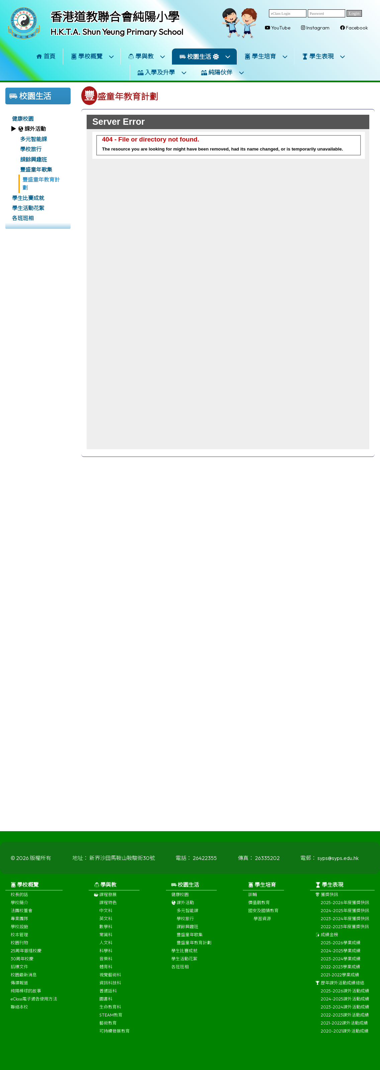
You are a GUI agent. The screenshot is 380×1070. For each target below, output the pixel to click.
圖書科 (105, 1002)
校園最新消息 (24, 978)
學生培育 (266, 56)
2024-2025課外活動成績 (345, 1002)
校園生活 (205, 57)
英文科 (105, 922)
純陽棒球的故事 (26, 994)
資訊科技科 (110, 986)
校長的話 (19, 898)
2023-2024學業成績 (341, 962)
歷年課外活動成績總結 (339, 986)
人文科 (105, 946)
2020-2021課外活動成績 (345, 1035)
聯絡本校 (19, 1010)
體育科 (105, 970)
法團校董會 (21, 914)
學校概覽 (92, 56)
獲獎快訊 (326, 898)
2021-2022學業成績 (340, 978)
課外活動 (182, 906)
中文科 (105, 914)
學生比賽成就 (28, 198)
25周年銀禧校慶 (26, 954)
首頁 (46, 56)
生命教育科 (110, 1010)
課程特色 (108, 906)
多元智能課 (33, 139)
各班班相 (22, 218)
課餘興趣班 (33, 159)
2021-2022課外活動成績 (344, 1027)
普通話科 (108, 994)
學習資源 (262, 922)
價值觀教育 (259, 906)
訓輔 (252, 898)
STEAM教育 (110, 1019)
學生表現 (324, 56)
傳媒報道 (19, 986)
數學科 (105, 930)
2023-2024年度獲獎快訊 (345, 922)
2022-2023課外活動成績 (345, 1019)
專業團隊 (19, 922)
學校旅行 (30, 149)
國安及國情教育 (263, 914)
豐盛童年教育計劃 (41, 183)
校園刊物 (19, 946)
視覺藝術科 (110, 978)
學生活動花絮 (28, 208)
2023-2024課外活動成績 (345, 1010)
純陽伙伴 (223, 72)
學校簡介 (19, 906)
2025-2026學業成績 (341, 946)
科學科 (105, 954)
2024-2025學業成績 (341, 954)
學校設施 (19, 930)
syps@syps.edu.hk (338, 862)
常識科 (105, 938)
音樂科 (105, 962)
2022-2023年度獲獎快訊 (345, 930)
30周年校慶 (22, 962)
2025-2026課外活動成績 (345, 994)
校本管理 (19, 938)
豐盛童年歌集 (36, 169)
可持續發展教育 (114, 1035)
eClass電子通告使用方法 (34, 1002)
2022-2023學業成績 (340, 970)
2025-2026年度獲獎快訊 (345, 906)
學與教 (147, 56)
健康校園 (22, 118)
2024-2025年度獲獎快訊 (345, 914)
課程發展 (105, 898)
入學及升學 (162, 72)
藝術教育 (108, 1027)
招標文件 (19, 970)
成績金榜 (326, 938)
